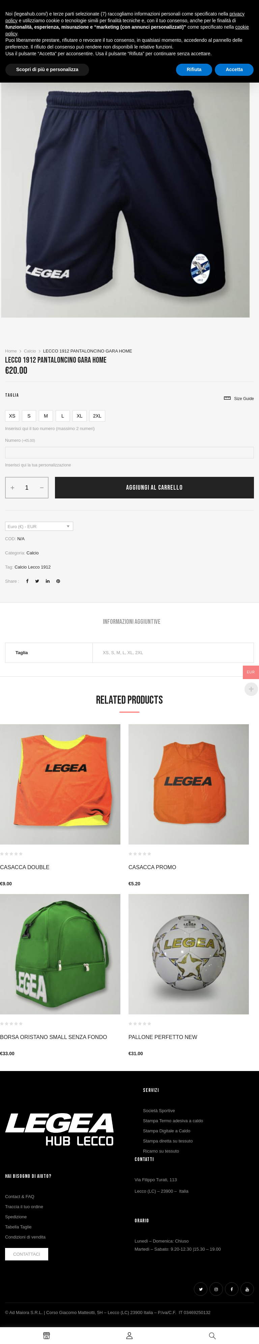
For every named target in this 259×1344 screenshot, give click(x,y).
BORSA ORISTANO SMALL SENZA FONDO (53, 1037)
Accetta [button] (234, 69)
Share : (12, 581)
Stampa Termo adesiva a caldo (173, 1120)
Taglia (12, 395)
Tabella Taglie (18, 1226)
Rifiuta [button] (194, 69)
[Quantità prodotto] (27, 488)
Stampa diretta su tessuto (168, 1140)
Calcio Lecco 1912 (33, 567)
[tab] (132, 622)
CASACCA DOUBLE (25, 867)
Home (11, 351)
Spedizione (16, 1216)
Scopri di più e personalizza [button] (47, 69)
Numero (20, 440)
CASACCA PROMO (152, 867)
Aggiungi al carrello (154, 488)
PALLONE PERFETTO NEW (162, 1037)
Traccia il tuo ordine (24, 1206)
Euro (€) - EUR (22, 526)
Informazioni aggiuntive (132, 622)
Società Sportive (159, 1110)
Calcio (30, 351)
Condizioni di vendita (25, 1237)
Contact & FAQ (19, 1196)
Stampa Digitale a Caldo (166, 1130)
